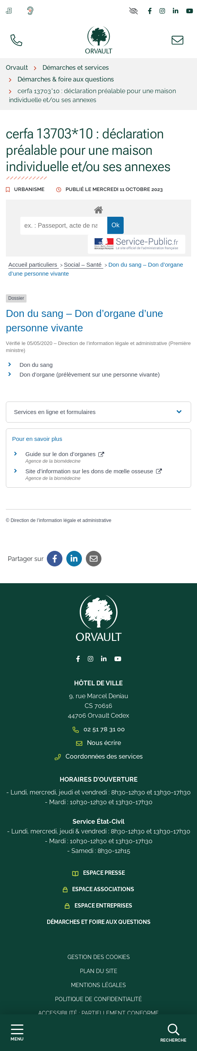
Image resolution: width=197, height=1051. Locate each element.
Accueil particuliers (34, 264)
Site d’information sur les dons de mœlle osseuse (93, 471)
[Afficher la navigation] (17, 1033)
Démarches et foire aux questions (99, 922)
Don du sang (36, 364)
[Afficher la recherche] (173, 1032)
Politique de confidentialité (98, 999)
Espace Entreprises (103, 905)
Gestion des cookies (98, 957)
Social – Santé (83, 264)
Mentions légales (98, 985)
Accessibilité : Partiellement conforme (98, 1013)
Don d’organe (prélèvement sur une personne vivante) (90, 374)
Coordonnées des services (99, 756)
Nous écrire (98, 743)
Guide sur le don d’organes (64, 454)
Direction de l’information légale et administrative (61, 520)
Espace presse (104, 873)
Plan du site (98, 971)
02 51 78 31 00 (99, 729)
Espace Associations (103, 889)
